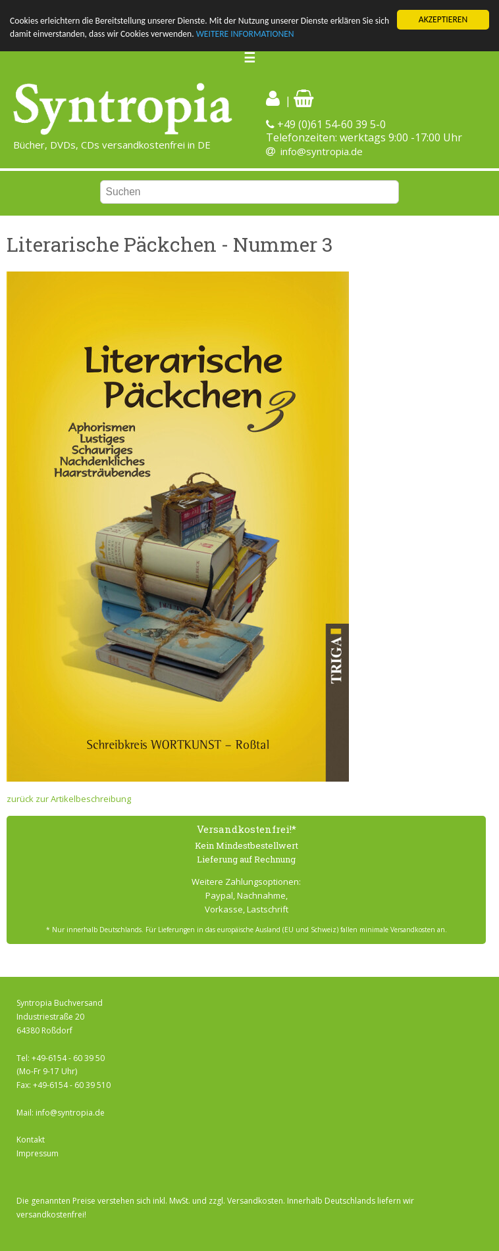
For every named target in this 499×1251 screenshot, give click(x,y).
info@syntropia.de (321, 151)
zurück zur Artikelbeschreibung (69, 799)
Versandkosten (255, 1200)
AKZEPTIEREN (443, 19)
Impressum (37, 1153)
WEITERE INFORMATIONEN (245, 33)
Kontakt (30, 1139)
